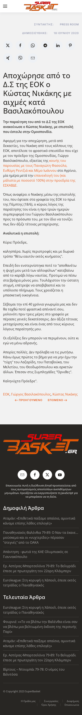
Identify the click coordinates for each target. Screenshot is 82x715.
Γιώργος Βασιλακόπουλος (31, 394)
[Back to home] (41, 6)
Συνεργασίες (51, 701)
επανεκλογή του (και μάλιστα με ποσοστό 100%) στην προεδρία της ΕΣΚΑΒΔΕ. (39, 180)
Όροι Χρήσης (48, 705)
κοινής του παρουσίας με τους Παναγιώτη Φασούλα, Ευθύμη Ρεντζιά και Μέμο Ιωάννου (35, 165)
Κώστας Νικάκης (65, 394)
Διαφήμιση (73, 701)
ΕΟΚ (6, 394)
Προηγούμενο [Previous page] (28, 400)
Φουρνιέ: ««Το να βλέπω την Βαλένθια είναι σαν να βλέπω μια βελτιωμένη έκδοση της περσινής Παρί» (40, 626)
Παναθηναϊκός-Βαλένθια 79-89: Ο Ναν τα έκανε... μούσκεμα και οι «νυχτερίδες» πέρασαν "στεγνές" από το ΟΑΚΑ (40, 537)
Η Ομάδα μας (28, 701)
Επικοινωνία (72, 705)
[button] (5, 6)
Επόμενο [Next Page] (57, 400)
